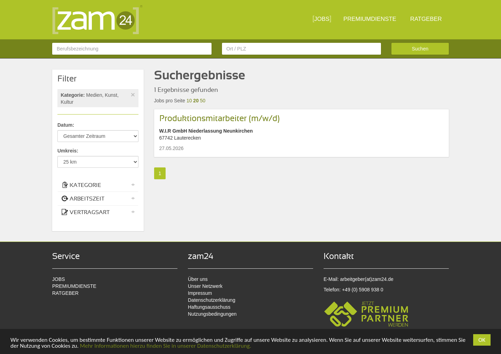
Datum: (65, 125)
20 (196, 100)
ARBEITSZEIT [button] (98, 198)
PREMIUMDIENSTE (369, 19)
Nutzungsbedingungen (212, 314)
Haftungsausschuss (209, 307)
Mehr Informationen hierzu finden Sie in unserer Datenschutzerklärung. (165, 345)
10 (189, 100)
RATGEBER (426, 19)
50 (203, 100)
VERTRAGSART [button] (98, 212)
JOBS (321, 19)
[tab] (98, 185)
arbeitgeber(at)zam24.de (366, 279)
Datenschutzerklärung (211, 300)
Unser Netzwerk (205, 286)
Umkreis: (67, 151)
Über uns (198, 279)
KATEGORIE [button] (98, 184)
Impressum (200, 293)
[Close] (133, 94)
